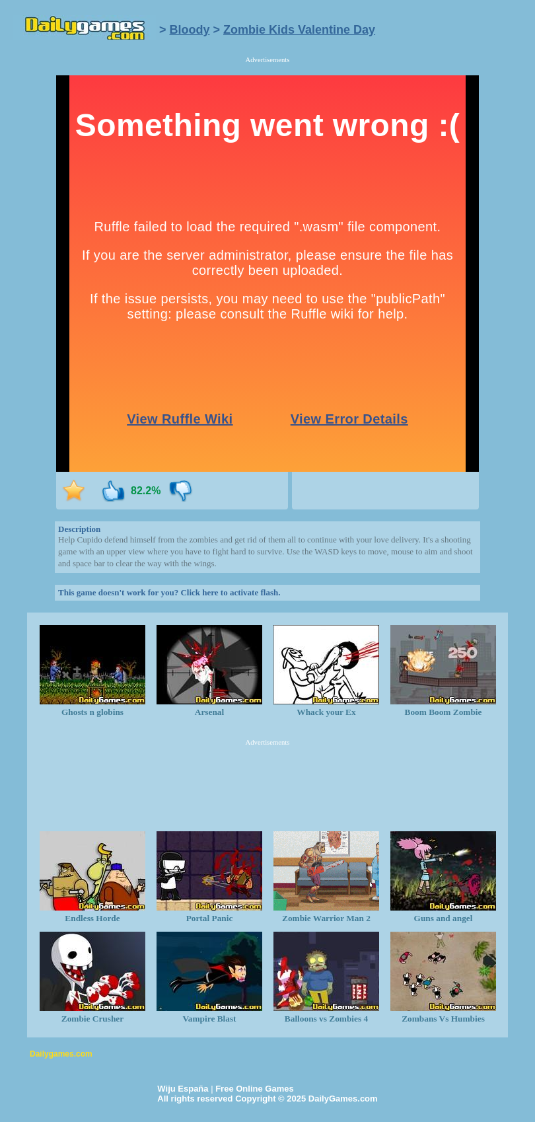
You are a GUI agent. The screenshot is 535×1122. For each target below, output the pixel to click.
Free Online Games (254, 1089)
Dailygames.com (61, 1054)
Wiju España (182, 1089)
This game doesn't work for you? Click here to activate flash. (169, 592)
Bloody (190, 29)
